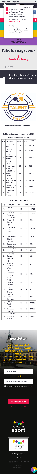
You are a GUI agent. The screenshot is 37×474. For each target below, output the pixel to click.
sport (18, 430)
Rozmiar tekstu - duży (34, 5)
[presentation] (18, 392)
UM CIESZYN (24, 462)
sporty (18, 41)
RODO (18, 458)
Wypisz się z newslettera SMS (18, 407)
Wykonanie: (18, 466)
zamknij (27, 7)
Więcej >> (30, 386)
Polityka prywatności (18, 454)
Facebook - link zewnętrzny (34, 13)
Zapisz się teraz (18, 402)
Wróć (10, 67)
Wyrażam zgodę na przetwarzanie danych (17, 386)
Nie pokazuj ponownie (24, 36)
